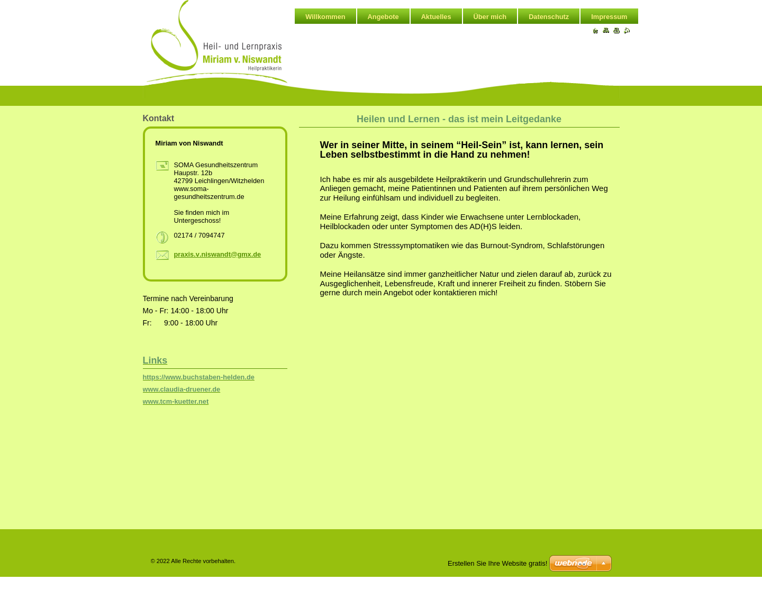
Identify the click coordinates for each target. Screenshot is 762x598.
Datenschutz (549, 17)
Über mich (490, 17)
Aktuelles (436, 17)
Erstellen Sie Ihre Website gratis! (497, 563)
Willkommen (325, 17)
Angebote (383, 17)
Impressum (609, 17)
